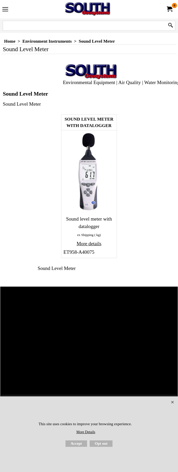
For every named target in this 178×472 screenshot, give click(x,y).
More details (89, 243)
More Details (85, 432)
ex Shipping (85, 235)
